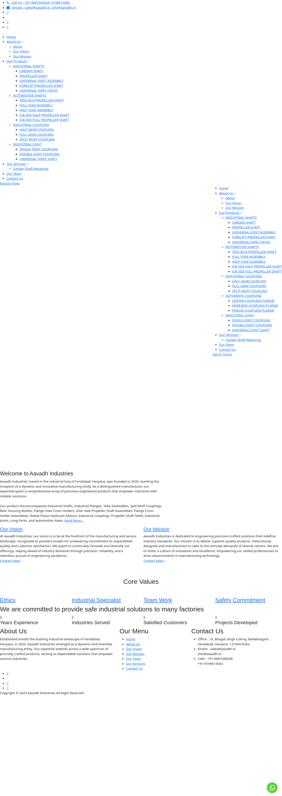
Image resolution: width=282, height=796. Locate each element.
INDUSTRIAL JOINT (27, 144)
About (17, 46)
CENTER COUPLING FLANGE (253, 300)
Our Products (18, 61)
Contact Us (15, 178)
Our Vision (21, 51)
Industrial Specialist (96, 600)
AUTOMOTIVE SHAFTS (29, 95)
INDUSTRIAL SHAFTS (28, 66)
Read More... (74, 520)
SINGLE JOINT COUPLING (39, 149)
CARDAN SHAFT (31, 71)
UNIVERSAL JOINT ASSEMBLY (41, 80)
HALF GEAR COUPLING (37, 129)
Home (11, 37)
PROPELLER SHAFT (34, 76)
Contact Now (10, 560)
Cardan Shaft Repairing (30, 168)
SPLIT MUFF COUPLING (37, 139)
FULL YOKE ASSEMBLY (36, 105)
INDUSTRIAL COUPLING (31, 124)
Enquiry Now (10, 183)
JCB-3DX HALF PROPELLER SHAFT (44, 115)
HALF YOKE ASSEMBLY (36, 110)
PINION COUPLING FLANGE (253, 310)
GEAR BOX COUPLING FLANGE (255, 305)
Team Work (157, 600)
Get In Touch (222, 354)
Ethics (7, 600)
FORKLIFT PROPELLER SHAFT (41, 85)
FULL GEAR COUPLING (37, 134)
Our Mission (22, 56)
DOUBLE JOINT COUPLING (39, 154)
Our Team (14, 173)
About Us (15, 41)
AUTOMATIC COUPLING (243, 295)
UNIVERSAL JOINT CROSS (38, 90)
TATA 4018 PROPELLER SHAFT (42, 100)
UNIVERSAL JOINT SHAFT (38, 159)
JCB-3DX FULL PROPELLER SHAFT (44, 119)
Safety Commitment (240, 600)
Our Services (18, 164)
